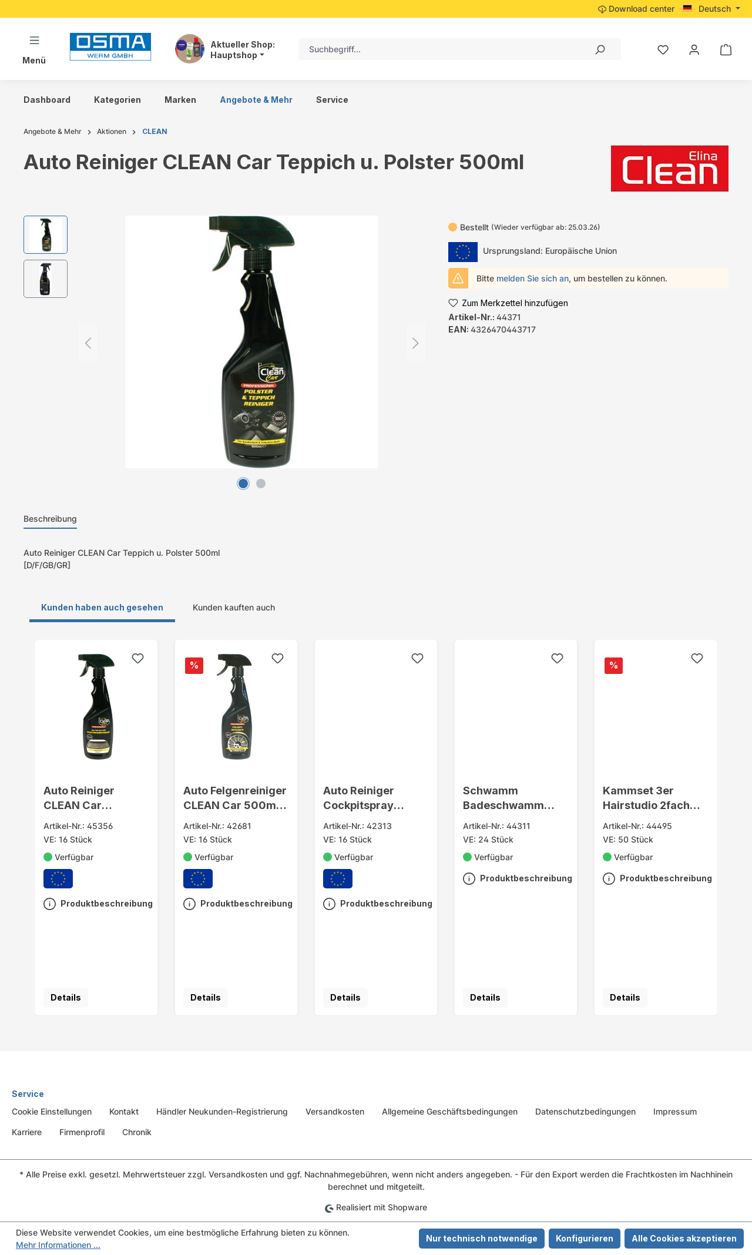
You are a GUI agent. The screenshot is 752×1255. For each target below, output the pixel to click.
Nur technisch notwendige (482, 1238)
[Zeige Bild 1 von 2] (243, 483)
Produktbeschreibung (98, 901)
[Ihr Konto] (694, 49)
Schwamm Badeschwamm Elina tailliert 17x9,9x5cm (503, 799)
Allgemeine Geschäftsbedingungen (450, 1111)
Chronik (137, 1132)
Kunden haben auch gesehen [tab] (102, 607)
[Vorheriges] (88, 342)
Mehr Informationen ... (58, 1245)
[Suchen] (599, 49)
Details (66, 997)
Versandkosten (335, 1111)
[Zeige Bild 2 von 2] (261, 483)
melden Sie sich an (532, 278)
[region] (224, 342)
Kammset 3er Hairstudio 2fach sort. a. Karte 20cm (652, 799)
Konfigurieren (584, 1238)
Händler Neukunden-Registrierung (222, 1111)
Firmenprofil (82, 1132)
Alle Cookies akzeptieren (684, 1238)
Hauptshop (233, 55)
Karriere (27, 1132)
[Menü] (34, 49)
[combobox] (438, 49)
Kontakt (124, 1111)
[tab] (50, 519)
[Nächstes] (416, 342)
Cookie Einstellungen (52, 1111)
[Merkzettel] (663, 49)
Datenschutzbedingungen (585, 1111)
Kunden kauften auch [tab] (234, 607)
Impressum (675, 1111)
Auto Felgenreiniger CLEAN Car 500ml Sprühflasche (235, 799)
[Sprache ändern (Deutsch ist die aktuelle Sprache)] (711, 9)
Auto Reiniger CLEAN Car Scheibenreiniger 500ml (88, 799)
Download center (636, 9)
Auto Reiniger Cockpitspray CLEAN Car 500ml (371, 799)
